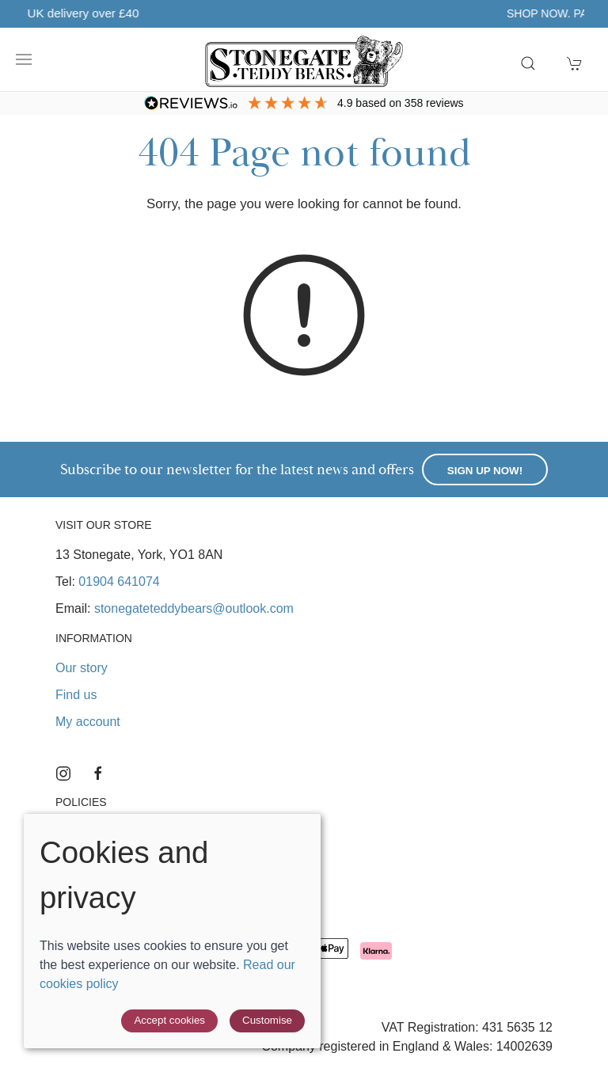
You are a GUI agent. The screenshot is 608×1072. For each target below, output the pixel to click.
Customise (267, 1020)
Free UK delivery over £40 (285, 13)
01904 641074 (118, 581)
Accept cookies (169, 1020)
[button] (24, 59)
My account (87, 721)
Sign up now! (484, 471)
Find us (76, 694)
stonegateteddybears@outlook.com (194, 608)
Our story (81, 668)
